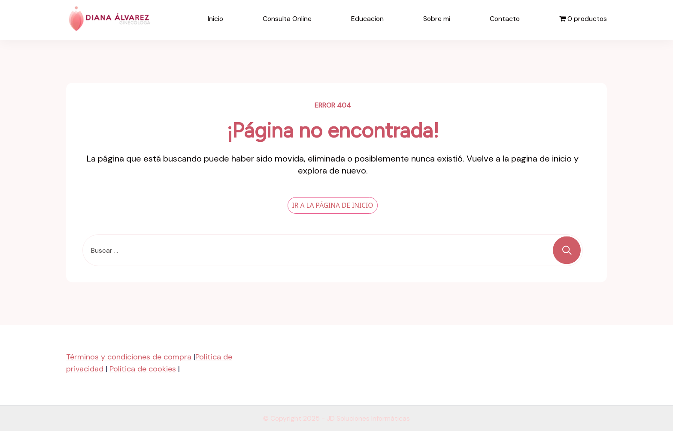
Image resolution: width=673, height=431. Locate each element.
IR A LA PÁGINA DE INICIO (333, 205)
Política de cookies (142, 368)
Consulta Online (287, 18)
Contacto (505, 18)
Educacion (367, 18)
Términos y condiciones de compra (128, 356)
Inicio (215, 18)
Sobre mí (436, 18)
